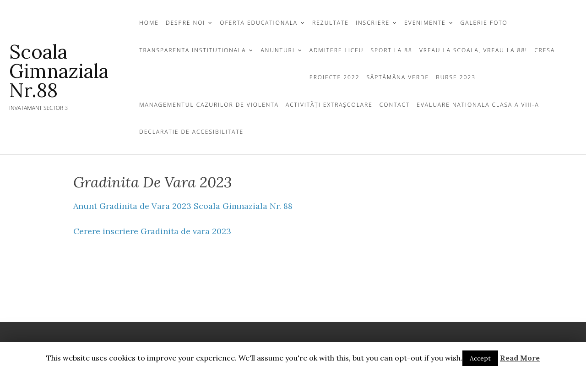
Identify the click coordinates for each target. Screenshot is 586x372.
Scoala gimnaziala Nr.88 (59, 71)
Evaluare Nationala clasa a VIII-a (478, 105)
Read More (520, 357)
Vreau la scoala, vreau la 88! (473, 50)
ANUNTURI (277, 50)
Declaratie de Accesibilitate (191, 132)
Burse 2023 (456, 77)
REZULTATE (330, 23)
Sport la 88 (391, 50)
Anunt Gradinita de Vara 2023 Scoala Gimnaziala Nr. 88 (183, 206)
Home (149, 23)
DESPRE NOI (185, 23)
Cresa (544, 50)
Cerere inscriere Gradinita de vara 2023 (152, 231)
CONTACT (395, 105)
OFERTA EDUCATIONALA (259, 23)
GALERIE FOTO (484, 23)
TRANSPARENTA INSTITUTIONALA (192, 50)
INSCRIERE (373, 23)
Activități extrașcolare (329, 105)
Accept (480, 358)
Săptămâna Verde (398, 77)
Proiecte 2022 (334, 77)
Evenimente (424, 23)
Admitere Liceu (336, 50)
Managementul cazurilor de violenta (209, 105)
